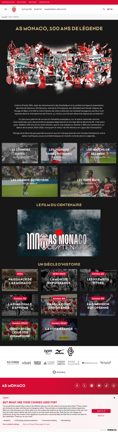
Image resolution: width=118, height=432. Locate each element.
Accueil (4, 17)
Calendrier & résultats (55, 9)
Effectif (38, 9)
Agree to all (101, 411)
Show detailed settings (11, 424)
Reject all (101, 416)
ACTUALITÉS (27, 9)
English (6, 398)
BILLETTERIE (21, 2)
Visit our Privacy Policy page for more (36, 424)
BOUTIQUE (32, 2)
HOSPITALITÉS (44, 2)
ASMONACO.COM (8, 2)
